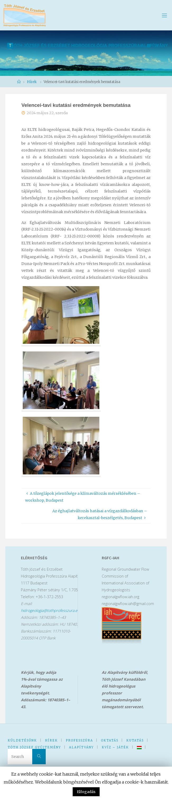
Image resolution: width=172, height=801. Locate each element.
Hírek (51, 740)
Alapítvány (81, 747)
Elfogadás (86, 791)
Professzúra (79, 740)
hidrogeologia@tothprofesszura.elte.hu (54, 610)
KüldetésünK (22, 740)
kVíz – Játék (115, 747)
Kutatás (135, 740)
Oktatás (109, 740)
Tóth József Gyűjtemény (34, 747)
